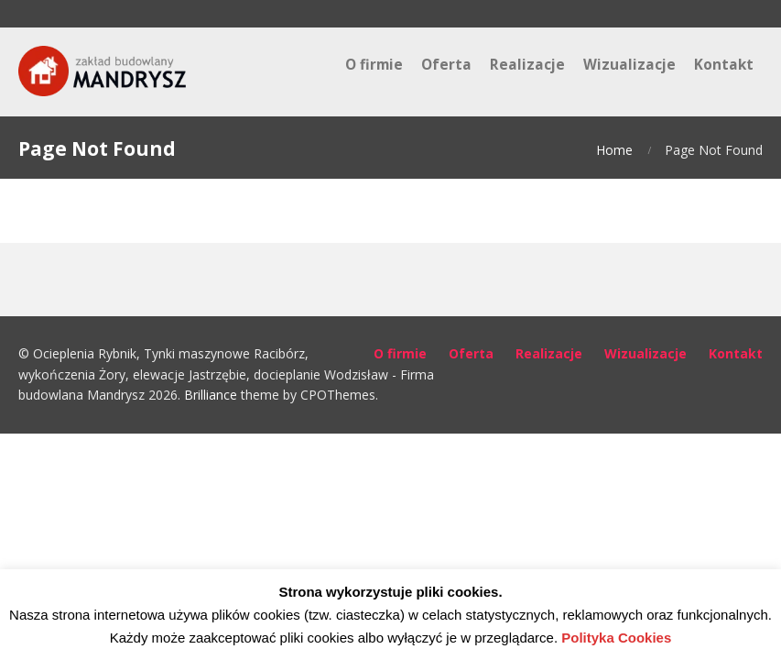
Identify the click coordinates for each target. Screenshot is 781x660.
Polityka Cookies (616, 637)
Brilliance (210, 394)
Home (614, 150)
